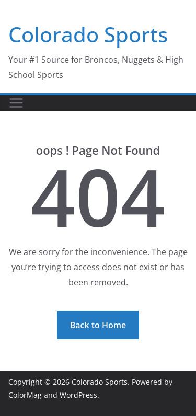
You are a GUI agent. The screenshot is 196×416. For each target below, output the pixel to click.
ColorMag (25, 395)
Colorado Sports (88, 34)
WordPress (78, 395)
